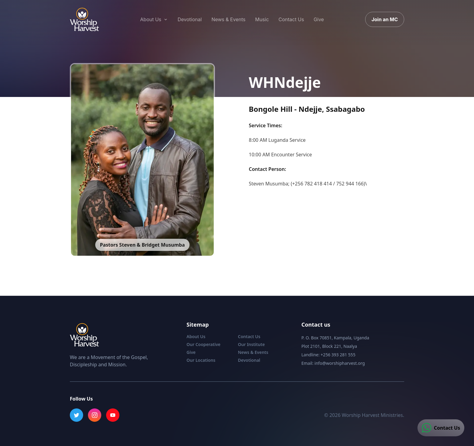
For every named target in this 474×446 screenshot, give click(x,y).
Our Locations (201, 360)
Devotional (249, 360)
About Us (196, 336)
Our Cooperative (203, 344)
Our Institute (251, 344)
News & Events (253, 352)
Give (191, 352)
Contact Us (249, 336)
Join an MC (385, 19)
